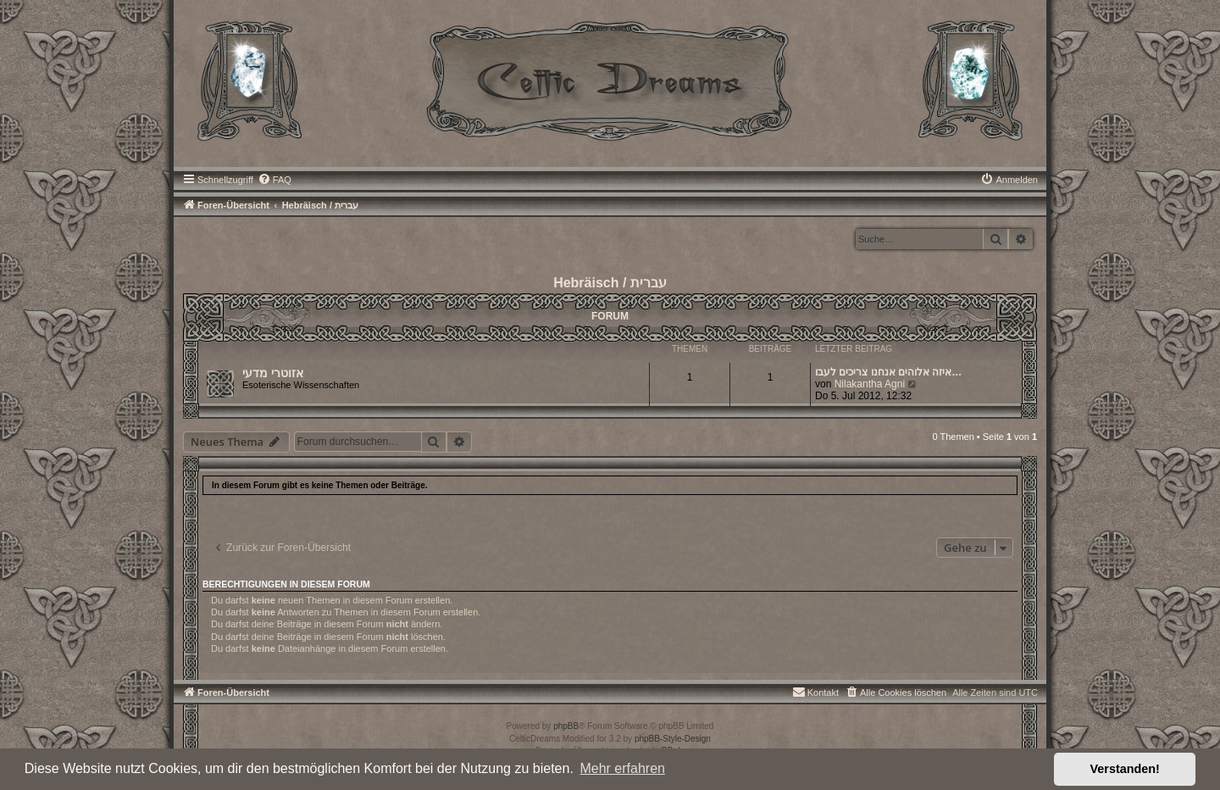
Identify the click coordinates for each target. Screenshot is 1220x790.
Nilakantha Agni (870, 384)
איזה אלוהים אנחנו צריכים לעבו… (888, 372)
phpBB (566, 726)
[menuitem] (274, 180)
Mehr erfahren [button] (622, 768)
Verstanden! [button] (1125, 769)
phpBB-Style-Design (673, 738)
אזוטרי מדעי (272, 373)
